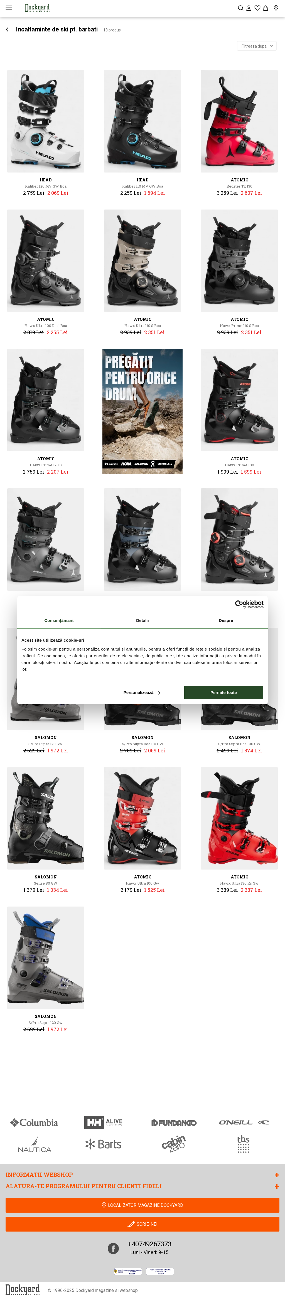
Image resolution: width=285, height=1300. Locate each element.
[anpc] (128, 1271)
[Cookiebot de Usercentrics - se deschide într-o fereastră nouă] (239, 604)
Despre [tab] (226, 620)
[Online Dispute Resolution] (160, 1271)
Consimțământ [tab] (58, 620)
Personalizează (142, 692)
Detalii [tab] (142, 620)
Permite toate (223, 692)
